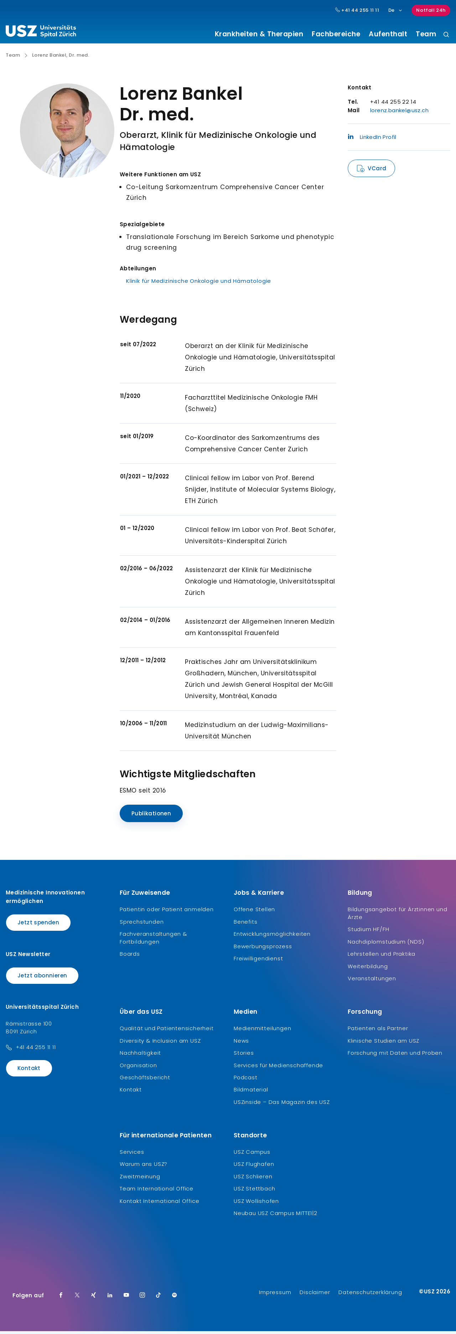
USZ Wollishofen (256, 1203)
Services (132, 1154)
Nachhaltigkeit (140, 1055)
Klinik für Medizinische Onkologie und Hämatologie (198, 283)
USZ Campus (252, 1154)
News (241, 1043)
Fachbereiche (336, 34)
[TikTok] (158, 1298)
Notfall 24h (431, 10)
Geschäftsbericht (145, 1080)
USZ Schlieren (253, 1179)
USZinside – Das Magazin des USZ (282, 1104)
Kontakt (29, 1071)
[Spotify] (174, 1298)
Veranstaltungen (372, 981)
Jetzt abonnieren (42, 978)
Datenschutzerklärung (370, 1295)
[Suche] (446, 35)
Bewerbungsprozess (263, 949)
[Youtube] (126, 1298)
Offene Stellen (254, 912)
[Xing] (94, 1298)
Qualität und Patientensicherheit (167, 1031)
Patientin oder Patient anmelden (167, 912)
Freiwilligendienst (258, 961)
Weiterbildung (368, 968)
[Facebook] (61, 1298)
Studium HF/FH (368, 932)
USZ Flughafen (254, 1167)
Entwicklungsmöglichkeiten (272, 936)
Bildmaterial (251, 1092)
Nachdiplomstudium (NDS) (386, 944)
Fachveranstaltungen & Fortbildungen (153, 940)
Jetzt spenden (38, 925)
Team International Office (156, 1191)
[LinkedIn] (110, 1298)
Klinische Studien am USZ (383, 1043)
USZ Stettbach (254, 1191)
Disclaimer (315, 1295)
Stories (244, 1055)
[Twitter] (77, 1298)
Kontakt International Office (159, 1203)
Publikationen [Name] (151, 816)
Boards (130, 956)
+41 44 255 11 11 (36, 1050)
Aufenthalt (388, 34)
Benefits (245, 924)
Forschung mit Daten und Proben (395, 1055)
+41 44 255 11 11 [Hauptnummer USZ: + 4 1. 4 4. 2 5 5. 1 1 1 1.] (357, 10)
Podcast (246, 1080)
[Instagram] (142, 1298)
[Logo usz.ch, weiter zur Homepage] (41, 32)
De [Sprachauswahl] (395, 10)
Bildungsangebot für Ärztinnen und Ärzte (397, 916)
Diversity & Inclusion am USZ (160, 1043)
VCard (377, 171)
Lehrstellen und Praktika (381, 956)
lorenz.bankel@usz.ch (399, 113)
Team (426, 34)
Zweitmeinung (140, 1179)
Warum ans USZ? (143, 1167)
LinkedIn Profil (372, 140)
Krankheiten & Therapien (259, 34)
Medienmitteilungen (262, 1031)
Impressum (275, 1295)
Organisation (138, 1067)
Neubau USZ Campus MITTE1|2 (275, 1216)
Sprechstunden (142, 924)
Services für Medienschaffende (278, 1067)
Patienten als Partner (378, 1031)
